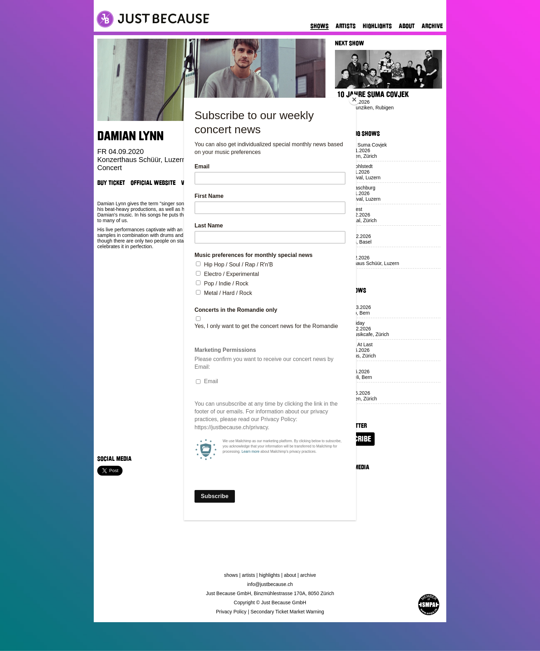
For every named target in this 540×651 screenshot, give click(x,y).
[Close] (354, 99)
